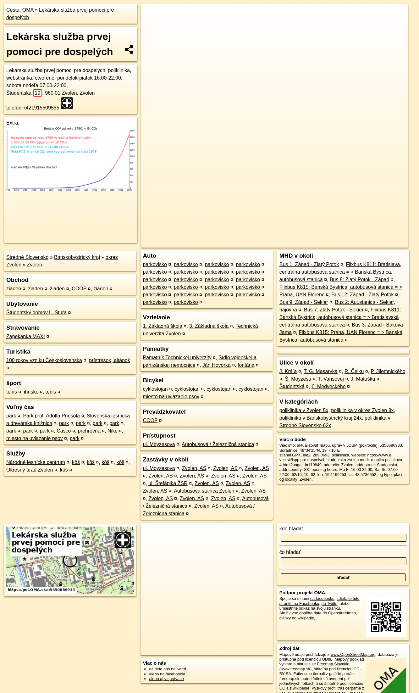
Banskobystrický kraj (77, 257)
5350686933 (391, 445)
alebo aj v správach (166, 678)
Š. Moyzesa (298, 379)
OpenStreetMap (299, 225)
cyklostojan (155, 389)
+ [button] (152, 15)
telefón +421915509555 (32, 107)
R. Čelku (354, 371)
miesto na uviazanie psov (34, 438)
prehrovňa (89, 430)
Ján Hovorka (216, 365)
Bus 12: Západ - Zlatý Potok (362, 294)
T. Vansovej (331, 379)
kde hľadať (291, 528)
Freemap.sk (332, 225)
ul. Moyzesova (159, 444)
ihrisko (31, 391)
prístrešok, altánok (109, 360)
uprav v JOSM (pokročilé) (354, 445)
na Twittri (330, 603)
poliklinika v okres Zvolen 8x (362, 410)
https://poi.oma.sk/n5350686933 (379, 225)
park (11, 415)
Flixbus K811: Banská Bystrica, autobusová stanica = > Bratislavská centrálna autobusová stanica (340, 317)
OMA (28, 10)
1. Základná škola (162, 326)
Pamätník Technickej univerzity (177, 357)
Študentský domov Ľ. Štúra (36, 312)
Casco (64, 430)
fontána (246, 365)
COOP (79, 288)
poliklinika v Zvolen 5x (303, 410)
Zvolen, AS (194, 468)
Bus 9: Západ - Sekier (303, 302)
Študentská (24, 93)
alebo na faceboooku (167, 674)
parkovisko (155, 264)
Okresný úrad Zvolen (29, 469)
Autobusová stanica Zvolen (204, 491)
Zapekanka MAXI (25, 336)
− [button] (152, 24)
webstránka (19, 78)
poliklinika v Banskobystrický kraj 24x (320, 418)
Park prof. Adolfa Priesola (51, 415)
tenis (11, 391)
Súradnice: (289, 450)
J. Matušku (363, 379)
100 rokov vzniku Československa (44, 360)
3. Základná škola (209, 326)
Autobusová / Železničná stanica (218, 444)
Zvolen (34, 264)
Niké (113, 430)
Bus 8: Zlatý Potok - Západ (359, 279)
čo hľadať (290, 552)
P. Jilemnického (388, 371)
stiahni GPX (290, 455)
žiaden (13, 288)
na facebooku (322, 598)
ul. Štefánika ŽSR (168, 483)
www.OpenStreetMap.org (353, 654)
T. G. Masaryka (321, 371)
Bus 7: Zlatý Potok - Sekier (333, 309)
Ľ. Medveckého (328, 386)
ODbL (327, 659)
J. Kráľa (288, 371)
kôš (76, 462)
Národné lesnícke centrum (35, 462)
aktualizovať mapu (313, 445)
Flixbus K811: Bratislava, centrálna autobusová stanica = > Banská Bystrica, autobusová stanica (340, 272)
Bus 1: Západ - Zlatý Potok (309, 264)
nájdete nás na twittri (167, 669)
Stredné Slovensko (27, 257)
